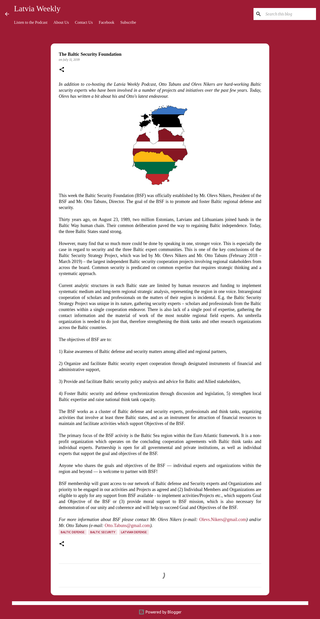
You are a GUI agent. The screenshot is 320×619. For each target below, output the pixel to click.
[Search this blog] (290, 14)
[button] (62, 69)
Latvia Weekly (37, 8)
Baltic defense (72, 532)
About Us (61, 22)
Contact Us (84, 22)
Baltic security (102, 532)
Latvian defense (134, 532)
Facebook (106, 22)
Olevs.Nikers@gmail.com (222, 519)
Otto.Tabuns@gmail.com (127, 525)
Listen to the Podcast (31, 22)
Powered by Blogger (160, 612)
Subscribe (128, 22)
